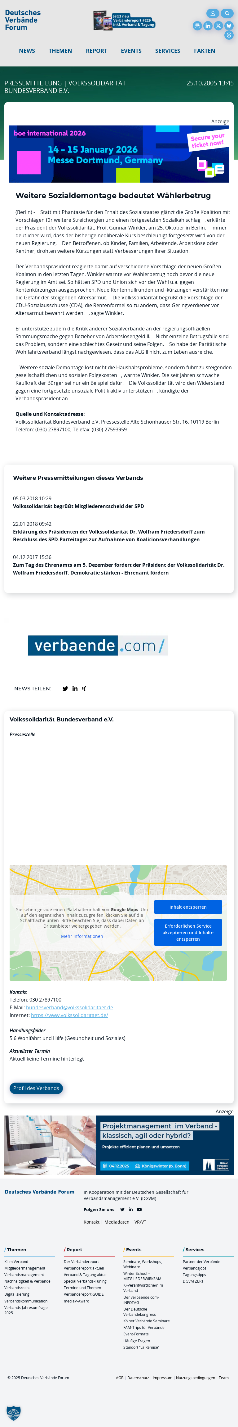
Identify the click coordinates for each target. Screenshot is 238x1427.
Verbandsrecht (17, 1287)
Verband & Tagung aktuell (86, 1274)
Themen (60, 51)
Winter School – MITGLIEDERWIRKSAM (142, 1276)
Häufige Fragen (136, 1340)
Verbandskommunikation (25, 1300)
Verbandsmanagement (24, 1274)
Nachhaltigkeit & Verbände (27, 1281)
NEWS (27, 51)
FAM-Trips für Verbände (144, 1327)
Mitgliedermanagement (24, 1268)
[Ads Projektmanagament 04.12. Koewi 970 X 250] (119, 1119)
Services (167, 51)
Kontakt (91, 1222)
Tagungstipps (194, 1274)
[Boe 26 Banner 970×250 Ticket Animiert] (119, 129)
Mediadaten (117, 1222)
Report (96, 51)
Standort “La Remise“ (141, 1347)
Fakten (204, 51)
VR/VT (140, 1222)
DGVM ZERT (193, 1281)
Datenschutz (138, 1377)
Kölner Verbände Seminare (146, 1320)
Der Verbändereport (81, 1261)
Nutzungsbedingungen (195, 1377)
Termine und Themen (82, 1287)
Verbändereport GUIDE (84, 1294)
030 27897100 (45, 999)
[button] (13, 1413)
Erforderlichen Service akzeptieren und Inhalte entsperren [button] (188, 932)
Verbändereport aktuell (84, 1268)
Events (131, 51)
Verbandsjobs (194, 1268)
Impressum (162, 1377)
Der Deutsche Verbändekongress (139, 1312)
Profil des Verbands (36, 1088)
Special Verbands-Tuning (85, 1281)
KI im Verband (16, 1261)
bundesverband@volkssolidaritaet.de (69, 1007)
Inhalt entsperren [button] (188, 907)
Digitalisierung (16, 1294)
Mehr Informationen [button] (82, 936)
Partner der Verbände (201, 1261)
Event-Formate (136, 1333)
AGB (120, 1377)
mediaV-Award (76, 1300)
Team (224, 1377)
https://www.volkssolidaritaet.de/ (69, 1015)
